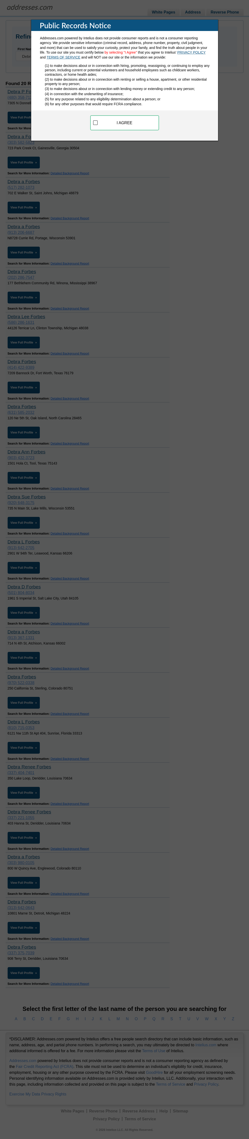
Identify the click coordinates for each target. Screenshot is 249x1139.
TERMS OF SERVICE (63, 57)
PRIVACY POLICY (191, 52)
